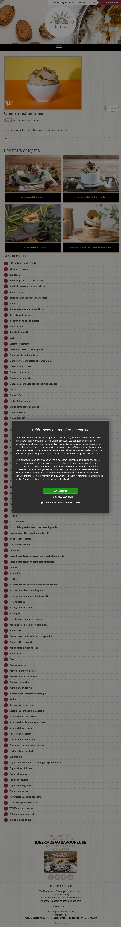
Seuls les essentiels (60, 496)
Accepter (60, 491)
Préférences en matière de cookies (60, 502)
